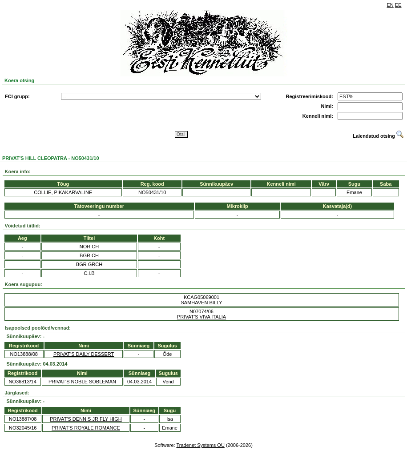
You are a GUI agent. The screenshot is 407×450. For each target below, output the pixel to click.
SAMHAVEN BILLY (201, 302)
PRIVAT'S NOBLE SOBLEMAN (82, 381)
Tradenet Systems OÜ (200, 445)
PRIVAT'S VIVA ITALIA (201, 316)
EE (398, 5)
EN (390, 5)
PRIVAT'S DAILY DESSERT (83, 354)
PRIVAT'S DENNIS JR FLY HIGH (85, 419)
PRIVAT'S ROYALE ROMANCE (86, 427)
